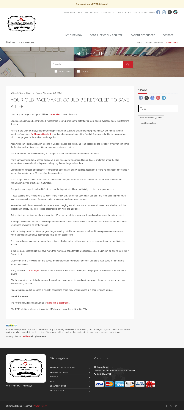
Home (139, 42)
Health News (63, 71)
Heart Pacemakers (148, 123)
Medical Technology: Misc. (151, 117)
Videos (82, 71)
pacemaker (55, 114)
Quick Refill (106, 12)
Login (152, 12)
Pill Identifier (91, 12)
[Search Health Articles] (87, 64)
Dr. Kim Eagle (32, 270)
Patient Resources (143, 35)
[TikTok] (175, 12)
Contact (168, 35)
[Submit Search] (128, 64)
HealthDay (26, 336)
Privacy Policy (57, 391)
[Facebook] (158, 12)
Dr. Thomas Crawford (41, 134)
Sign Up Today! (140, 12)
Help (80, 12)
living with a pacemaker (58, 303)
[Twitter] (170, 12)
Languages (69, 12)
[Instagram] (164, 12)
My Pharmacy (74, 35)
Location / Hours (123, 12)
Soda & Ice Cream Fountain (106, 35)
